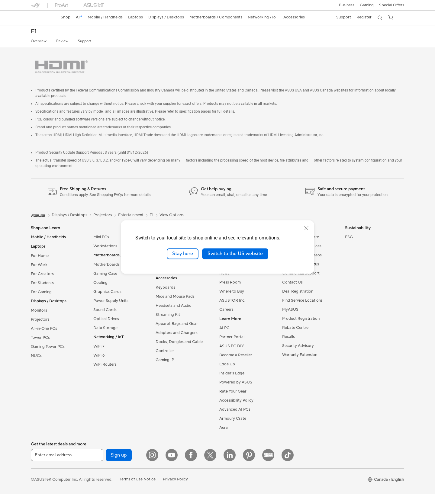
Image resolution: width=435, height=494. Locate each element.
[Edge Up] (268, 455)
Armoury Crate (232, 418)
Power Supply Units (110, 300)
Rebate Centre (295, 327)
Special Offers (391, 5)
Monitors (39, 310)
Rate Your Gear (232, 391)
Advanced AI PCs (234, 409)
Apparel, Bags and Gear (177, 323)
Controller (165, 350)
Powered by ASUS (235, 382)
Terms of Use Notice (138, 479)
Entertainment (130, 215)
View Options (172, 215)
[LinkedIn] (230, 455)
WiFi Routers (105, 364)
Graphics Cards (107, 291)
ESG (349, 237)
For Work (39, 264)
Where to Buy (231, 291)
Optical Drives (106, 318)
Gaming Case (105, 273)
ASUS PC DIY (231, 346)
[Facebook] (191, 455)
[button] (346, 5)
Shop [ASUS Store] (65, 17)
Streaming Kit (168, 314)
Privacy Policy (175, 479)
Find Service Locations (302, 300)
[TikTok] (288, 455)
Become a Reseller (235, 355)
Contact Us (292, 282)
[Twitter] (210, 455)
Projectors (40, 319)
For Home (40, 255)
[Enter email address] (67, 455)
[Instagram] (152, 455)
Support (84, 41)
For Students (42, 283)
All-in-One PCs (44, 328)
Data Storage (105, 328)
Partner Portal (231, 337)
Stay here (182, 254)
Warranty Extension (299, 354)
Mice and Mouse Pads (175, 296)
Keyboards (165, 287)
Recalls (288, 336)
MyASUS (290, 309)
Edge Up (227, 364)
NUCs (36, 355)
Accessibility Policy (236, 400)
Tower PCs (40, 337)
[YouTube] (172, 455)
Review (62, 41)
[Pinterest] (249, 455)
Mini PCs (101, 237)
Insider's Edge (231, 373)
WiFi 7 (99, 346)
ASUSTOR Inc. (232, 300)
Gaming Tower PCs (48, 346)
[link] (41, 18)
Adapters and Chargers (177, 332)
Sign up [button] (119, 455)
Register (364, 17)
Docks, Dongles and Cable (179, 341)
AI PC (224, 328)
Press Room (230, 282)
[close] (306, 228)
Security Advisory (298, 345)
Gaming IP (165, 360)
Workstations (105, 246)
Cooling (100, 282)
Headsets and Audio (174, 305)
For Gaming (41, 292)
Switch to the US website (235, 254)
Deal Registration (297, 291)
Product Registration (301, 318)
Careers (226, 309)
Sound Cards (105, 309)
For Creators (42, 273)
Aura (223, 427)
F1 (34, 31)
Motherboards (106, 264)
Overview (39, 41)
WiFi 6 (99, 355)
